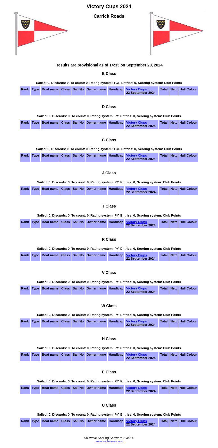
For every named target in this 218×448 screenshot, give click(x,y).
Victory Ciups (136, 89)
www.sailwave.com (109, 441)
